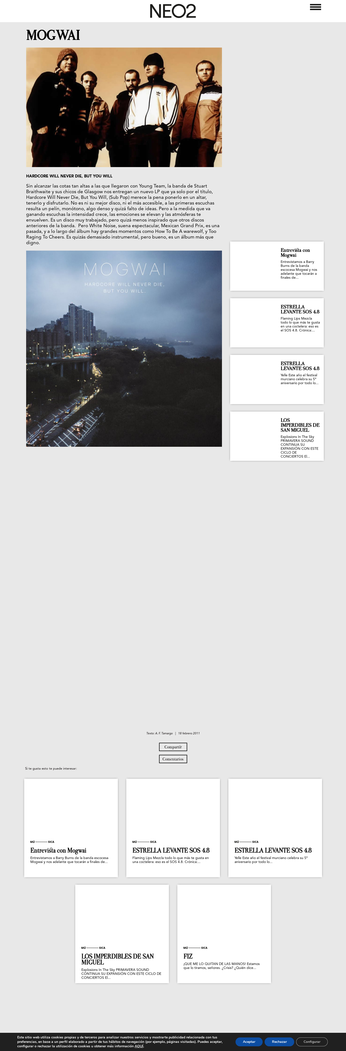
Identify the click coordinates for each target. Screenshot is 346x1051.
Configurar (312, 1041)
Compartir (173, 746)
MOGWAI (53, 35)
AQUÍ (139, 1046)
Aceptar (249, 1041)
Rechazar (279, 1041)
